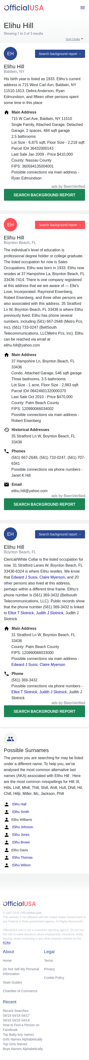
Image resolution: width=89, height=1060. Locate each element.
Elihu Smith (16, 812)
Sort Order (73, 39)
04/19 (7, 1015)
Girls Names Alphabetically (22, 1039)
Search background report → (60, 54)
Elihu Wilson (17, 865)
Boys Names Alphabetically (23, 1049)
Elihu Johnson (18, 827)
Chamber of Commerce (20, 991)
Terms (48, 960)
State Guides (12, 982)
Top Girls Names (15, 1044)
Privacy (49, 969)
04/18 (16, 1015)
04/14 (25, 1020)
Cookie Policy (54, 978)
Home (7, 960)
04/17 (25, 1015)
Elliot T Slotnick (21, 613)
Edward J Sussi (24, 577)
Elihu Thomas (18, 858)
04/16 (7, 1020)
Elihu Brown (17, 842)
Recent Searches (15, 1011)
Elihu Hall (15, 804)
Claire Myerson (52, 577)
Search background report (44, 195)
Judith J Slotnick (49, 613)
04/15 (16, 1020)
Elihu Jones (16, 835)
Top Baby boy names (18, 1034)
